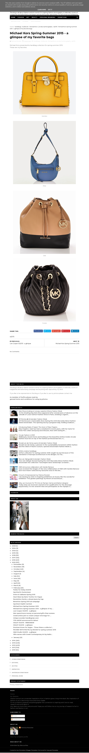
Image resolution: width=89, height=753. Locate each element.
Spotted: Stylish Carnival (23, 604)
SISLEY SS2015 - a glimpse (23, 625)
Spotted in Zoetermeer (22, 592)
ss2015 (56, 27)
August (17, 574)
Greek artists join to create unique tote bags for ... (33, 616)
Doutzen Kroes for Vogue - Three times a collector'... (33, 628)
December (18, 565)
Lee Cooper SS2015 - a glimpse (25, 611)
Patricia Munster (27, 728)
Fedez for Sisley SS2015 (22, 590)
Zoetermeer (36, 21)
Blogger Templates (32, 750)
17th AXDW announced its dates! (26, 621)
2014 (14, 641)
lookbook (26, 27)
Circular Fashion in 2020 (27, 435)
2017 (14, 558)
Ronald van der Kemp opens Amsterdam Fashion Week (38, 443)
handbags (18, 27)
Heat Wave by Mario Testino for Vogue (28, 597)
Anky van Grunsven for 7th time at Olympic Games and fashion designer (44, 483)
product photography (46, 27)
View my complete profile (19, 737)
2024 (14, 548)
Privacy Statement (16, 685)
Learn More (42, 9)
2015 (14, 563)
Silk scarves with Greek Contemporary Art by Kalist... (33, 635)
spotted (15, 666)
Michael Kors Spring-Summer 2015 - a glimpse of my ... (34, 609)
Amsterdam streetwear (20, 673)
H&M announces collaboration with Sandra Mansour (36, 467)
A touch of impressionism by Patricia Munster (34, 475)
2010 (14, 650)
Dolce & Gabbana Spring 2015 (25, 595)
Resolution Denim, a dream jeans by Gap (29, 599)
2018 (14, 556)
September (18, 572)
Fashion (21, 17)
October (17, 569)
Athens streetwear (19, 659)
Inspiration (16, 21)
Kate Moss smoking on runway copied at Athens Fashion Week (40, 411)
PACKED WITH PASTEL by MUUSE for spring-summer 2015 (35, 630)
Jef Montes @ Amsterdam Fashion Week (33, 419)
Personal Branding (48, 17)
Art (28, 17)
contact (67, 394)
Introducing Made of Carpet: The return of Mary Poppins (38, 427)
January (17, 638)
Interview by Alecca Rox (19, 746)
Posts (14, 716)
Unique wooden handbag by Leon (26, 618)
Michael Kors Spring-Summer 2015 (26, 606)
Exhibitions (62, 17)
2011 (14, 648)
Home (13, 17)
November (18, 567)
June (16, 579)
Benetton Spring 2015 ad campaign (27, 602)
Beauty (35, 17)
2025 (14, 546)
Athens (26, 21)
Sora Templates (21, 750)
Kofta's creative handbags (28, 451)
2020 (14, 551)
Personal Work (17, 676)
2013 (14, 643)
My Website (14, 697)
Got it (50, 9)
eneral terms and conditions (21, 399)
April (16, 583)
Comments (16, 720)
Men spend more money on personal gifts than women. (34, 613)
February (17, 588)
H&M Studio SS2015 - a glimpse (25, 632)
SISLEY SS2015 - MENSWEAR (24, 623)
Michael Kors (34, 27)
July (15, 576)
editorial (15, 663)
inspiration (16, 669)
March (16, 586)
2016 (14, 560)
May (15, 581)
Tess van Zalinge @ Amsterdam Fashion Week (35, 459)
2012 (14, 645)
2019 (14, 553)
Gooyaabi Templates (52, 750)
